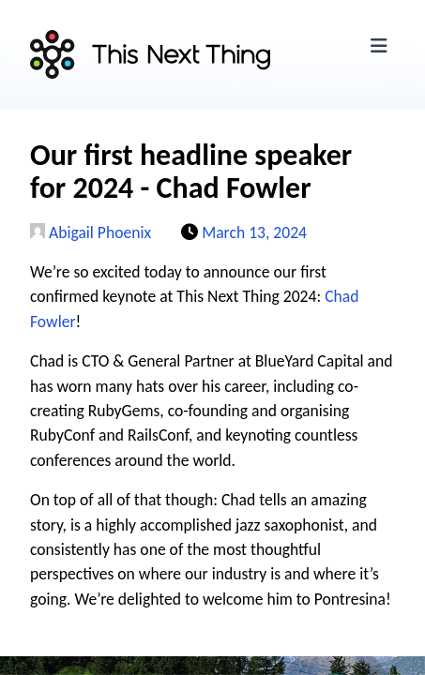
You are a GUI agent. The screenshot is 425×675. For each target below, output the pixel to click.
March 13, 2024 (254, 232)
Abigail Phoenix (90, 232)
